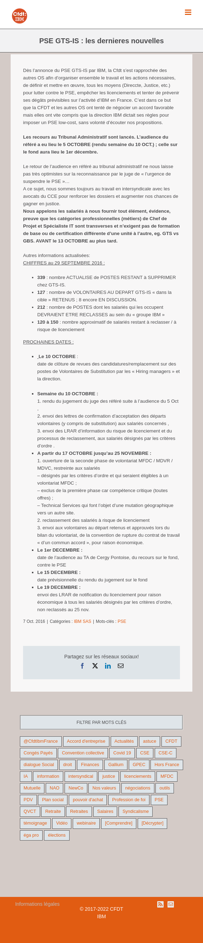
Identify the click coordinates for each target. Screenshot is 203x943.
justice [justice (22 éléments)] (108, 776)
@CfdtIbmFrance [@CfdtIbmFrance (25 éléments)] (41, 741)
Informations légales (37, 904)
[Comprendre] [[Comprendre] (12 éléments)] (118, 823)
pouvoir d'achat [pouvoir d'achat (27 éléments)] (88, 799)
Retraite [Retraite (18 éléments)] (53, 811)
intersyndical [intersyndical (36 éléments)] (80, 776)
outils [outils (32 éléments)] (164, 788)
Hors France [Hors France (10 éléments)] (166, 764)
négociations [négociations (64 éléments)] (137, 788)
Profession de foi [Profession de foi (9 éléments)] (129, 799)
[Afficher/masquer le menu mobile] (188, 12)
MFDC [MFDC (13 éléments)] (166, 776)
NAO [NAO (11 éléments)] (54, 788)
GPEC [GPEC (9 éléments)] (139, 764)
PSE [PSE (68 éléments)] (159, 799)
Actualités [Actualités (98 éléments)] (124, 741)
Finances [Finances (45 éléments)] (90, 764)
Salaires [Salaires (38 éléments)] (105, 811)
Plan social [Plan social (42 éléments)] (53, 799)
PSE (121, 621)
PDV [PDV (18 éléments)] (28, 799)
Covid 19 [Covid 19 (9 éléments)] (122, 753)
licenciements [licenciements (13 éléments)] (137, 776)
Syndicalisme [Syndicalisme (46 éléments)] (135, 811)
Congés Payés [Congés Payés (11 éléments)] (38, 753)
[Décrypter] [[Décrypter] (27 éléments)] (153, 823)
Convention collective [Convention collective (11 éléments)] (83, 753)
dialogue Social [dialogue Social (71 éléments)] (39, 764)
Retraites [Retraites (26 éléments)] (79, 811)
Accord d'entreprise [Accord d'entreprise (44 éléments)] (86, 741)
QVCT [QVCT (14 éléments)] (30, 811)
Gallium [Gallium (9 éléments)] (116, 764)
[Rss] (160, 904)
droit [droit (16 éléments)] (67, 764)
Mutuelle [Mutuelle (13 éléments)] (32, 788)
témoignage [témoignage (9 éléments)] (35, 823)
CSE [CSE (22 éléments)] (144, 753)
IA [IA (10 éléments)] (26, 776)
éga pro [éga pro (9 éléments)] (31, 835)
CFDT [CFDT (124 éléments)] (171, 741)
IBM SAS (82, 621)
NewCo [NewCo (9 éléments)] (75, 788)
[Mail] (171, 904)
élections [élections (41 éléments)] (57, 835)
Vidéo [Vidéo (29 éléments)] (61, 823)
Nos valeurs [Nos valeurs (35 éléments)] (104, 788)
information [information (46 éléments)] (48, 776)
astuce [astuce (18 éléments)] (149, 741)
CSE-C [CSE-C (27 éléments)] (165, 753)
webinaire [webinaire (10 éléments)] (86, 823)
